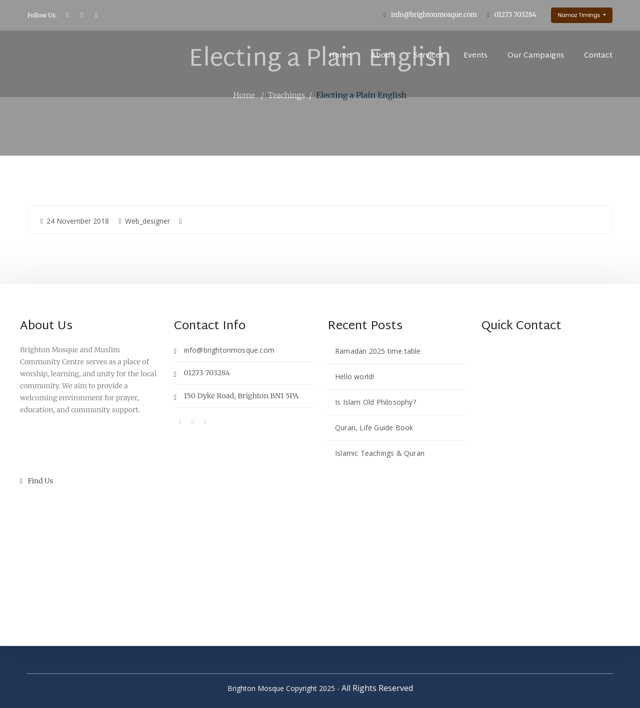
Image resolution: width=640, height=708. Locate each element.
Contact (598, 56)
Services (429, 56)
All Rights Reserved (377, 687)
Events (476, 56)
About (382, 56)
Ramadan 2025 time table (378, 350)
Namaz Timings (580, 15)
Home (340, 56)
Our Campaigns (536, 56)
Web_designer (144, 220)
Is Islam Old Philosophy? (375, 401)
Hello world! (354, 376)
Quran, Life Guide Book (374, 427)
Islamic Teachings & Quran (379, 452)
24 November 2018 (74, 220)
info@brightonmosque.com (434, 15)
